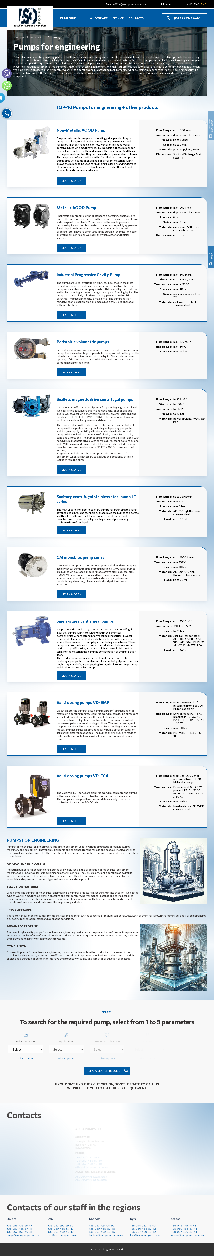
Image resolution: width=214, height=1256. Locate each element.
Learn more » (71, 180)
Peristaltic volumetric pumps (83, 341)
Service (118, 18)
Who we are (99, 18)
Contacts (136, 18)
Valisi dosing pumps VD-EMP (83, 702)
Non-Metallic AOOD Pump (81, 130)
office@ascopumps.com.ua (129, 4)
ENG (203, 4)
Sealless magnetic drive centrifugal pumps (95, 399)
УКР (189, 4)
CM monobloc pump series (80, 557)
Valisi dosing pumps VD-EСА (83, 775)
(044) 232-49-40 (187, 18)
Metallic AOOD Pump (76, 207)
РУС (196, 4)
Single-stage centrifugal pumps (85, 621)
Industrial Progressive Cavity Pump (88, 274)
